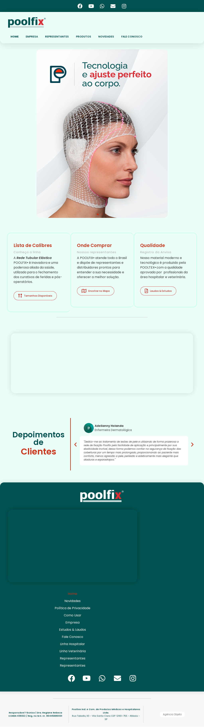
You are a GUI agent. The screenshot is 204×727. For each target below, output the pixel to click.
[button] (98, 214)
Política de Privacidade (72, 608)
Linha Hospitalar (72, 644)
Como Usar (72, 615)
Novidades (72, 601)
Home (72, 593)
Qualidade (152, 245)
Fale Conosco (72, 637)
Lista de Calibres (33, 245)
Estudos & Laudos (72, 629)
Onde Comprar (94, 245)
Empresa (72, 622)
